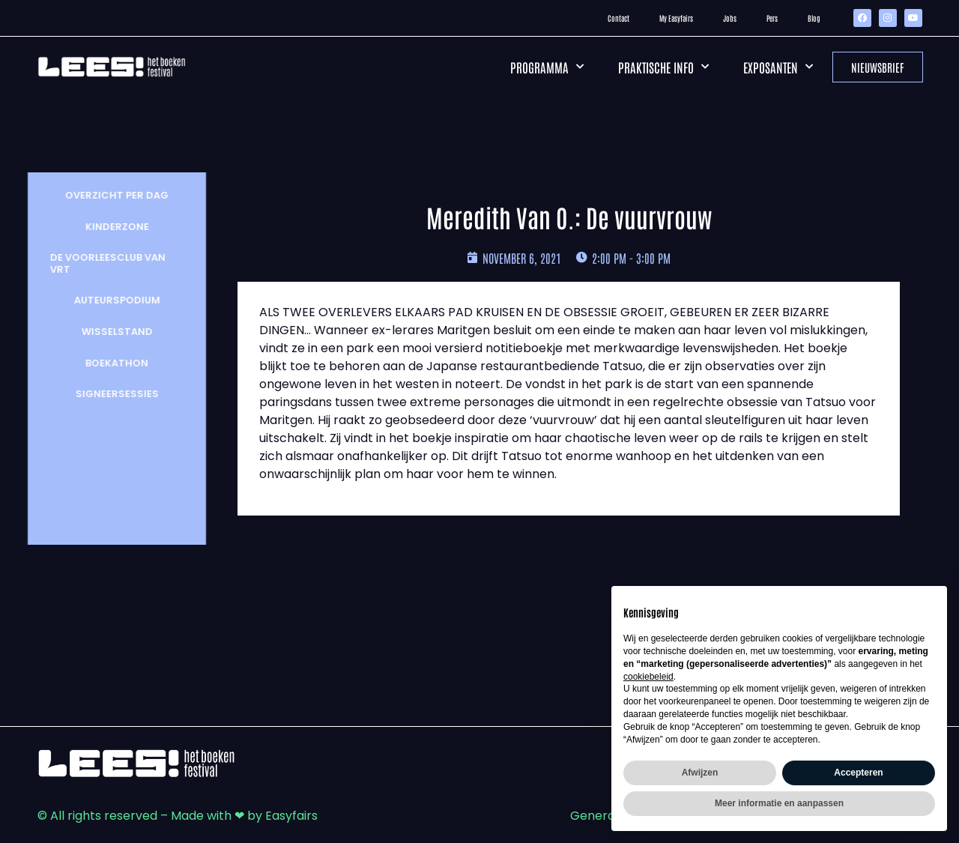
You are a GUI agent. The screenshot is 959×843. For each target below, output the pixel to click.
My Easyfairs (676, 17)
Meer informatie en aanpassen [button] (779, 803)
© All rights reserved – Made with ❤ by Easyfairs (177, 815)
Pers (772, 17)
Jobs (729, 17)
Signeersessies (109, 394)
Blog (814, 17)
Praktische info (663, 67)
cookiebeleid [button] (648, 676)
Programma (547, 67)
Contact (618, 17)
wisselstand (109, 331)
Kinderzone (110, 227)
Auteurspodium (110, 300)
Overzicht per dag (110, 195)
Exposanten (778, 67)
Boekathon (110, 363)
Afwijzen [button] (700, 772)
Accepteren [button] (858, 772)
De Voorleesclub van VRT (101, 263)
